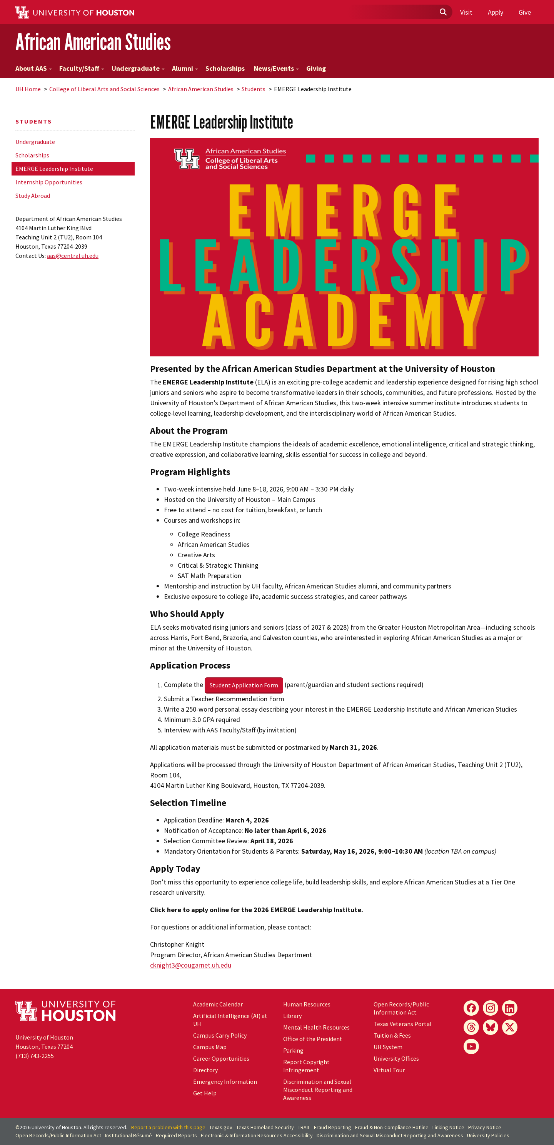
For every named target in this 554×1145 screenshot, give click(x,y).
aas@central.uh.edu (72, 255)
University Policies (488, 1135)
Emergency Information (225, 1081)
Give (525, 12)
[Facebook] (471, 1008)
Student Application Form (244, 685)
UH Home (28, 89)
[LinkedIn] (509, 1008)
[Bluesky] (490, 1027)
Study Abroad (32, 195)
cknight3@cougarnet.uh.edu (190, 965)
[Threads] (471, 1027)
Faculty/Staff (81, 68)
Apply (495, 12)
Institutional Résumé (128, 1135)
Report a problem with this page (168, 1127)
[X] (509, 1027)
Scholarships (225, 68)
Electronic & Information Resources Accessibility (257, 1135)
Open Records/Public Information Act (401, 1008)
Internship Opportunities (48, 182)
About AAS (33, 68)
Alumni (185, 68)
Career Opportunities (221, 1058)
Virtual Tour (389, 1070)
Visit (466, 12)
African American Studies (93, 42)
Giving (316, 68)
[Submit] (443, 12)
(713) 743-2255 (34, 1056)
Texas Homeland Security (265, 1127)
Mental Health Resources (316, 1027)
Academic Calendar (218, 1004)
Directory (205, 1070)
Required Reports (176, 1135)
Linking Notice (448, 1127)
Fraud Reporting (332, 1127)
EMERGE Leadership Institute (54, 168)
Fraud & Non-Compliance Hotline (392, 1127)
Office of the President (312, 1039)
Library (292, 1016)
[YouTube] (471, 1046)
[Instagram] (490, 1008)
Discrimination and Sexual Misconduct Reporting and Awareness (317, 1090)
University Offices (396, 1058)
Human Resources (306, 1004)
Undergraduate (138, 68)
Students (253, 89)
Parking (293, 1050)
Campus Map (210, 1047)
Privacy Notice (484, 1127)
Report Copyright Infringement (306, 1066)
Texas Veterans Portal (403, 1024)
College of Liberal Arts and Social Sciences (104, 89)
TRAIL (304, 1127)
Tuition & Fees (392, 1035)
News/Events (276, 68)
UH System (388, 1047)
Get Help (205, 1093)
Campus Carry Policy (220, 1035)
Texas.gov (220, 1127)
